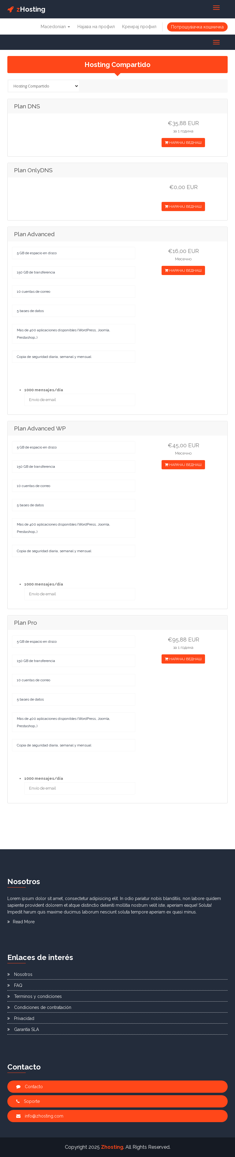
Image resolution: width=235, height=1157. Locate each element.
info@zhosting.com (39, 1116)
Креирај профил (139, 26)
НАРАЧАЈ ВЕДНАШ (183, 142)
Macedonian (55, 26)
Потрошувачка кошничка (197, 26)
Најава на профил (96, 26)
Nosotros (19, 974)
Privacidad (20, 1018)
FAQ (14, 985)
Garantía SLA (23, 1029)
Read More (21, 921)
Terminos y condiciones (34, 996)
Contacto (29, 1086)
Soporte (28, 1101)
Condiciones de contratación (39, 1007)
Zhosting (112, 1147)
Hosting (26, 9)
